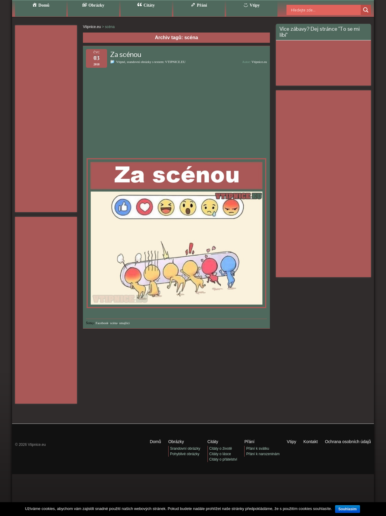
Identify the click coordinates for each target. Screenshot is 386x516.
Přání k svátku (257, 448)
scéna (113, 323)
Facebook (102, 323)
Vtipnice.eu (259, 62)
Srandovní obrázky (185, 448)
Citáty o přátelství (223, 459)
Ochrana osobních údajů (348, 441)
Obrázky (176, 441)
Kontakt (310, 441)
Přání (249, 441)
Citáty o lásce (220, 454)
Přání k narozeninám (263, 454)
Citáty (212, 441)
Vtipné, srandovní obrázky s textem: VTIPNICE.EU (150, 62)
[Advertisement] (46, 118)
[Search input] (318, 10)
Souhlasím (347, 509)
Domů (155, 441)
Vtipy (291, 441)
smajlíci (124, 323)
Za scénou (125, 54)
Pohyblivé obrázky (184, 454)
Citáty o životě (220, 448)
